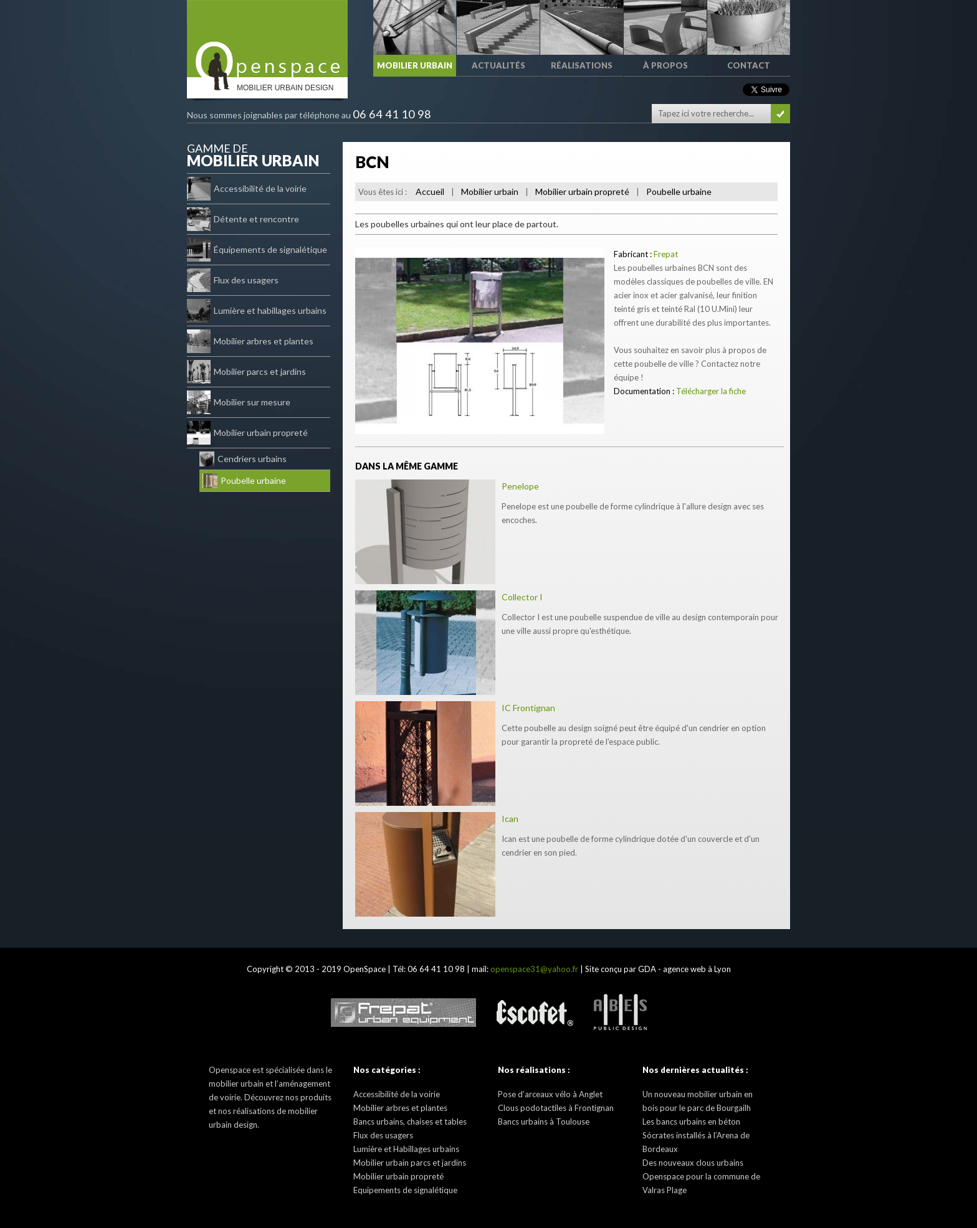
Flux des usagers (233, 280)
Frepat (666, 254)
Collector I (522, 597)
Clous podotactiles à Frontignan (556, 1108)
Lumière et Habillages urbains (406, 1149)
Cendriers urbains (243, 458)
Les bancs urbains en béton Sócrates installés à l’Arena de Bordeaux (696, 1135)
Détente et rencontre (243, 219)
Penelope (520, 486)
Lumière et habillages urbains (256, 311)
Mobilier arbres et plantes (250, 341)
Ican (510, 818)
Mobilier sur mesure (238, 402)
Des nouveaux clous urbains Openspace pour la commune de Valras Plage (701, 1176)
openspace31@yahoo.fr (534, 969)
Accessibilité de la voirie (247, 189)
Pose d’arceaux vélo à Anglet (550, 1094)
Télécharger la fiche (711, 391)
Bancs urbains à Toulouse (543, 1121)
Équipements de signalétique (257, 250)
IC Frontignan (528, 707)
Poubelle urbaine (244, 480)
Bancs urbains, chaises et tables (410, 1121)
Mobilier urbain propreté (247, 433)
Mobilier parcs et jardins (246, 372)
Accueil (430, 191)
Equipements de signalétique (405, 1190)
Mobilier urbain (489, 191)
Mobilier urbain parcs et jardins (409, 1163)
